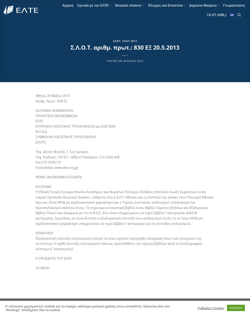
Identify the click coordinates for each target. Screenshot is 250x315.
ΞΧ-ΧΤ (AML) (217, 15)
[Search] (239, 15)
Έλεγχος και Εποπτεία (166, 5)
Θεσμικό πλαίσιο (129, 5)
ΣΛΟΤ (117, 41)
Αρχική (67, 5)
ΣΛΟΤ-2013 (129, 41)
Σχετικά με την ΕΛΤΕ (94, 5)
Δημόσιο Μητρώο (204, 5)
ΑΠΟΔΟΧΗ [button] (235, 308)
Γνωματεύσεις (234, 5)
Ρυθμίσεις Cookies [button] (211, 308)
